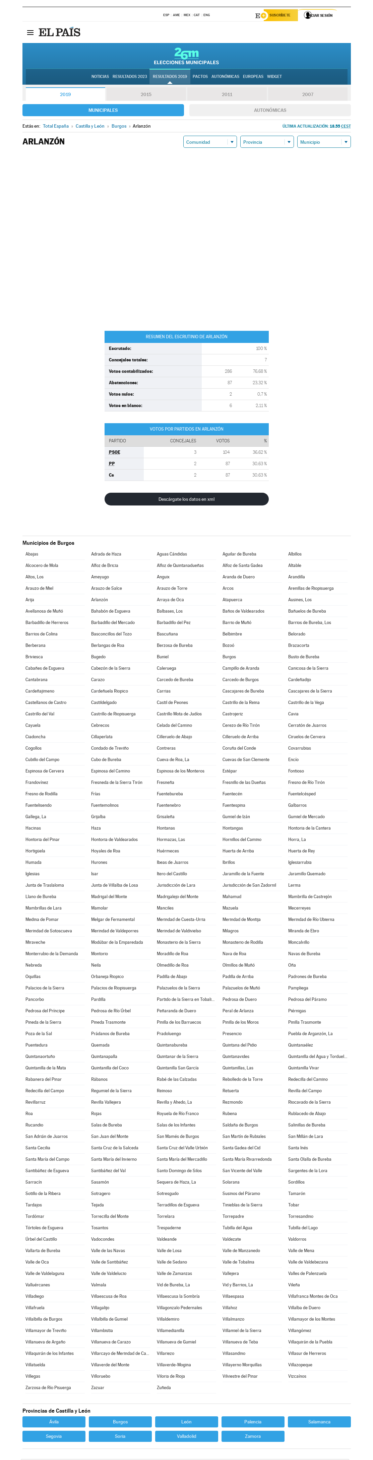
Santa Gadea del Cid (241, 1148)
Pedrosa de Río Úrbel (111, 1011)
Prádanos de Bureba (110, 1034)
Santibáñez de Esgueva (47, 1171)
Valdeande (167, 1240)
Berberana (35, 646)
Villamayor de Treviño (45, 1331)
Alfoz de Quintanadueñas (180, 566)
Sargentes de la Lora (307, 1171)
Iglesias (32, 874)
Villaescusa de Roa (109, 1297)
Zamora (253, 1437)
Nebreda (33, 966)
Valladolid (186, 1437)
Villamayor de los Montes (311, 1320)
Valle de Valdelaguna (44, 1274)
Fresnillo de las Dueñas (244, 783)
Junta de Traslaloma (44, 886)
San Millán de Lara (305, 1137)
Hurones (99, 863)
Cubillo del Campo (42, 760)
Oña (292, 966)
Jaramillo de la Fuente (243, 874)
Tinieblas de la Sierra (242, 1205)
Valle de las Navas (108, 1251)
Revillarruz (35, 1103)
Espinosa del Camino (110, 772)
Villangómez (299, 1331)
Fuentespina (234, 806)
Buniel (163, 657)
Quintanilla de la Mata (45, 1068)
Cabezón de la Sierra (110, 669)
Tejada (97, 1205)
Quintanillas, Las (238, 1068)
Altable (294, 566)
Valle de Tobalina (238, 1263)
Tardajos (33, 1205)
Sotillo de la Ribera (43, 1194)
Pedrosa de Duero (240, 1000)
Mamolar (99, 909)
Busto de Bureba (303, 657)
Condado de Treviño (110, 749)
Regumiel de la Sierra (111, 1091)
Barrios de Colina (41, 634)
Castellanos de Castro (45, 703)
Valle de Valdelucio (108, 1274)
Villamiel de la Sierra (242, 1331)
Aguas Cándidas (172, 555)
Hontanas (166, 829)
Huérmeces (168, 851)
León (186, 1422)
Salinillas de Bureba (306, 1126)
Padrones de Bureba (307, 977)
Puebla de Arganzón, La (310, 1034)
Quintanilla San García (178, 1068)
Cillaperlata (102, 737)
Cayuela (33, 726)
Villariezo (165, 1354)
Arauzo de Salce (106, 589)
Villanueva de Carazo (111, 1342)
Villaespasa (233, 1297)
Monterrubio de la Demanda (51, 954)
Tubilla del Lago (303, 1228)
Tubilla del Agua (237, 1228)
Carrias (164, 692)
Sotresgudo (168, 1194)
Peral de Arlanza (238, 1011)
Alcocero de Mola (41, 566)
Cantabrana (36, 680)
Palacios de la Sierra (44, 988)
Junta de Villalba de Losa (114, 886)
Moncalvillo (298, 943)
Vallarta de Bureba (42, 1251)
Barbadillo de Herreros (46, 623)
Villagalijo (100, 1308)
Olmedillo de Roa (173, 966)
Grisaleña (166, 817)
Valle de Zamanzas (174, 1274)
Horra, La (297, 840)
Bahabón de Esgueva (110, 612)
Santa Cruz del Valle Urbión (182, 1148)
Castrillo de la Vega (306, 703)
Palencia (252, 1422)
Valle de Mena (301, 1251)
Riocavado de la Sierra (309, 1103)
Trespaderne (169, 1228)
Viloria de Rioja (171, 1377)
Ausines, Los (300, 600)
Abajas (31, 555)
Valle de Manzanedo (241, 1251)
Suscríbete (282, 15)
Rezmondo (233, 1103)
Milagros (231, 931)
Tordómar (34, 1217)
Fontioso (296, 772)
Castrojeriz (233, 714)
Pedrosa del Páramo (307, 1000)
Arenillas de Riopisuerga (311, 589)
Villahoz (230, 1308)
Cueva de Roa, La (173, 760)
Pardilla (98, 1000)
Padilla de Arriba (238, 977)
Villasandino (234, 1354)
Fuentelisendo (38, 806)
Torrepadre (233, 1217)
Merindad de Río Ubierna (311, 920)
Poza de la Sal (38, 1034)
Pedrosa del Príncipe (45, 1011)
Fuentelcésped (302, 794)
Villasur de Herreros (307, 1354)
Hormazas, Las (171, 840)
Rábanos (99, 1080)
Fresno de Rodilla (41, 794)
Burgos (229, 657)
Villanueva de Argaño (45, 1342)
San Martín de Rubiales (244, 1137)
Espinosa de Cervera (44, 772)
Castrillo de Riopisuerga (113, 714)
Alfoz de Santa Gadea (243, 566)
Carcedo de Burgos (241, 680)
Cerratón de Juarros (307, 726)
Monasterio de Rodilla (243, 943)
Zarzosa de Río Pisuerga (48, 1388)
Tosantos (99, 1228)
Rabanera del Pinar (43, 1080)
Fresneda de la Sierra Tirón (116, 783)
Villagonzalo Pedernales (179, 1308)
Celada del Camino (174, 726)
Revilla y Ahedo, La (174, 1103)
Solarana (231, 1183)
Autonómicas (270, 111)
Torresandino (300, 1217)
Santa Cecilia (37, 1148)
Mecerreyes (299, 909)
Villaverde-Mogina (174, 1365)
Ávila (54, 1422)
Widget (274, 77)
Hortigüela (35, 851)
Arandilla (296, 577)
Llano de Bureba (40, 897)
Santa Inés (298, 1148)
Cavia (293, 714)
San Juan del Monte (109, 1137)
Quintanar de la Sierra (177, 1057)
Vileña (294, 1285)
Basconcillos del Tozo (111, 634)
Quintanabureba (172, 1046)
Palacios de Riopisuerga (113, 988)
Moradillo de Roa (172, 954)
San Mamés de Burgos (178, 1137)
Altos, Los (34, 577)
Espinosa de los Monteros (180, 772)
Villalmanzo (233, 1320)
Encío (293, 760)
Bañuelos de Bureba (307, 612)
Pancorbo (34, 1000)
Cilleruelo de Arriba (241, 737)
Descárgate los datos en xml (186, 500)
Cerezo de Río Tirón (241, 726)
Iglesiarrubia (300, 863)
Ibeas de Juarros (172, 863)
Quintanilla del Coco (110, 1068)
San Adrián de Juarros (46, 1137)
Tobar (293, 1205)
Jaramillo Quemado (306, 874)
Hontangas (233, 829)
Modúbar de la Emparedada (117, 943)
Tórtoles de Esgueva (44, 1228)
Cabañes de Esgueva (44, 669)
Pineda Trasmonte (108, 1023)
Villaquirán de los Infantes (49, 1354)
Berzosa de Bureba (175, 646)
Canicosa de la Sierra (308, 669)
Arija (29, 600)
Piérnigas (297, 1011)
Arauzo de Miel (39, 589)
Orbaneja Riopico (107, 977)
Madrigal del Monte (109, 897)
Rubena (230, 1114)
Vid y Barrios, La (238, 1285)
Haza (96, 829)
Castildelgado (104, 703)
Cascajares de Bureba (243, 692)
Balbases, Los (170, 612)
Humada (33, 863)
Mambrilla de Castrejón (310, 897)
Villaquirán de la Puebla (310, 1342)
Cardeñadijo (299, 680)
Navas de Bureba (304, 954)
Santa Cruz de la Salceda (114, 1148)
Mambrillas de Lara (43, 909)
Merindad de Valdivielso (179, 931)
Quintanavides (236, 1057)
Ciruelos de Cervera (306, 737)
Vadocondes (102, 1240)
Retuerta (231, 1091)
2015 (146, 95)
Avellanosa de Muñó (44, 612)
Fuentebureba (170, 794)
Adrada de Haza (106, 555)
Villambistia (102, 1331)
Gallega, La (35, 817)
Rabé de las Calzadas (177, 1080)
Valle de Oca (37, 1263)
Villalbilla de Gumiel (109, 1320)
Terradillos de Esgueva (178, 1205)
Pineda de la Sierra (43, 1023)
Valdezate (232, 1240)
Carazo (98, 680)
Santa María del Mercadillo (182, 1160)
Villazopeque (300, 1365)
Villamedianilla (170, 1331)
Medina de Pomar (42, 920)
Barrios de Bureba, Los (309, 623)
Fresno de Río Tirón (306, 783)
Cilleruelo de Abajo (174, 737)
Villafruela (35, 1308)
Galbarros (297, 806)
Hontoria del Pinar (42, 840)
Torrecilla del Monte (110, 1217)
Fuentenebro (169, 806)
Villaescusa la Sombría (178, 1297)
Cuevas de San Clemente (246, 760)
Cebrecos (100, 726)
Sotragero (100, 1194)
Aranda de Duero (239, 577)
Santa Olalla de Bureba (309, 1160)
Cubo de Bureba (106, 760)
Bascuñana (167, 634)
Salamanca (319, 1422)
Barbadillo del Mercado (113, 623)
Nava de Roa (234, 954)
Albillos (295, 555)
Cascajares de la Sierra (310, 692)
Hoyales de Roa (105, 851)
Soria (120, 1437)
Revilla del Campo (305, 1091)
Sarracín (33, 1183)
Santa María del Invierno (114, 1160)
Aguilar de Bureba (239, 555)
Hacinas (33, 829)
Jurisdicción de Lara (176, 886)
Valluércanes (37, 1285)
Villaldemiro (168, 1320)
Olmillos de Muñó (239, 966)
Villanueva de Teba (240, 1342)
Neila (96, 966)
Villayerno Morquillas (242, 1365)
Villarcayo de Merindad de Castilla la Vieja (120, 1354)
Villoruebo (100, 1377)
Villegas (32, 1377)
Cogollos (33, 749)
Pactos (200, 77)
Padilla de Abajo (172, 977)
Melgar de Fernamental (113, 920)
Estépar (230, 772)
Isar (94, 874)
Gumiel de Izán (236, 817)
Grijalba (98, 817)
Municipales (103, 111)
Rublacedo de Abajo (307, 1114)
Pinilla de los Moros (241, 1023)
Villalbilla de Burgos (43, 1320)
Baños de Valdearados (243, 612)
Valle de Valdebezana (308, 1263)
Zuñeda (164, 1388)
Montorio (99, 954)
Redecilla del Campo (44, 1091)
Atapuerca (232, 600)
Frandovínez (36, 783)
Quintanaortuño (40, 1057)
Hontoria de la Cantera (309, 829)
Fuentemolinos (105, 806)
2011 (227, 95)
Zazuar (97, 1388)
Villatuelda (35, 1365)
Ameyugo (100, 577)
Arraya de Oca (170, 600)
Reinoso (164, 1091)
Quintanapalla (104, 1057)
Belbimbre (232, 634)
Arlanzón (99, 600)
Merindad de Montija (242, 920)
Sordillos (296, 1183)
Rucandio (34, 1126)
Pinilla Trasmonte (304, 1023)
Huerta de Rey (301, 851)
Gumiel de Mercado (306, 817)
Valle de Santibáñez (109, 1263)
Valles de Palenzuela (307, 1274)
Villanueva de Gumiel (176, 1342)
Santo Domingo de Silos (179, 1171)
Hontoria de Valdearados (114, 840)
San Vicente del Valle (242, 1171)
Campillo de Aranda (241, 669)
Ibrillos (229, 863)
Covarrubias (299, 749)
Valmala (98, 1285)
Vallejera (231, 1274)
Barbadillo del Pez (174, 623)
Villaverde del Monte (110, 1365)
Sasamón (100, 1183)
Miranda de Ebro (303, 931)
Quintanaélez (300, 1046)
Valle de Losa (169, 1251)
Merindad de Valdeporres (114, 931)
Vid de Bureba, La (173, 1285)
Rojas (96, 1114)
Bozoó (228, 646)
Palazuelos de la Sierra (178, 988)
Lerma (294, 886)
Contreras (166, 749)
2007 (307, 95)
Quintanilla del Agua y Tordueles (317, 1057)
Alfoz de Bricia (104, 566)
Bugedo (98, 657)
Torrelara (166, 1217)
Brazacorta (298, 646)
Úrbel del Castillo (41, 1240)
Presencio (232, 1034)
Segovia (54, 1437)
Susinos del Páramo (241, 1194)
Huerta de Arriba (238, 851)
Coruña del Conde (239, 749)
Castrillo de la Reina (241, 703)
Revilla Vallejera (106, 1103)
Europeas (253, 77)
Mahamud (232, 897)
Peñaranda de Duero (176, 1011)
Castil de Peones (172, 703)
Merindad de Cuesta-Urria (181, 920)
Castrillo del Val (39, 714)
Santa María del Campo (47, 1160)
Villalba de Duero (304, 1308)
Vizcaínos (297, 1377)
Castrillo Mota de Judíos (179, 714)
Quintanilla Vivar (303, 1068)
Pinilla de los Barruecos (179, 1023)
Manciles (165, 909)
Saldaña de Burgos (240, 1126)
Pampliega (298, 988)
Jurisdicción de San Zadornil (249, 886)
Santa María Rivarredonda (247, 1160)
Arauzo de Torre (172, 589)
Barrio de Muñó (237, 623)
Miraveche (35, 943)
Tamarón (296, 1194)
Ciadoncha (35, 737)
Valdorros (297, 1240)
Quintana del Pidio (240, 1046)
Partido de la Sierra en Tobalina (186, 1000)
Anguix (163, 577)
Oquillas (33, 977)
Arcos (228, 589)
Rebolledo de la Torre (243, 1080)
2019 (65, 95)
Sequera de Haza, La (176, 1183)
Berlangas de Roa (107, 646)
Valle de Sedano (172, 1263)
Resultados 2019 (170, 77)
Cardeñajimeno (39, 692)
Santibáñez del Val (108, 1171)
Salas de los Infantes (176, 1126)
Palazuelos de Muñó (241, 988)
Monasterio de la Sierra (179, 943)
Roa (29, 1114)
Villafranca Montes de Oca (313, 1297)
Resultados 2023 (130, 77)
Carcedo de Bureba (175, 680)
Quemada (100, 1046)
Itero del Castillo (172, 874)
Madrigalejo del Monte (177, 897)
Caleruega (166, 669)
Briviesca (34, 657)
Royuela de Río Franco (178, 1114)
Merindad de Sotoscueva (48, 931)
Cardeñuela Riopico (109, 692)
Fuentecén (232, 794)
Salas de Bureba (106, 1126)
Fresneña (165, 783)
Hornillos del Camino (242, 840)
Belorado (296, 634)
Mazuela (230, 909)
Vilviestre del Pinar (240, 1377)
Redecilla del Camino (308, 1080)
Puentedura (36, 1046)
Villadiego (34, 1297)
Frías (95, 794)
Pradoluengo (169, 1034)
